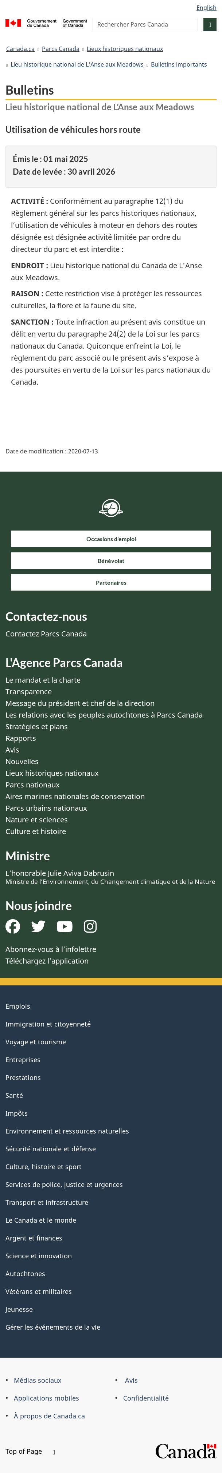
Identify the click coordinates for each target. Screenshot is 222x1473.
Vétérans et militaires (38, 1291)
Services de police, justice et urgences (64, 1184)
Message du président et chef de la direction (80, 703)
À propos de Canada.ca (49, 1416)
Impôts (16, 1113)
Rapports (20, 738)
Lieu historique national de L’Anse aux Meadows (77, 64)
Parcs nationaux (32, 785)
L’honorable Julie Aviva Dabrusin (110, 877)
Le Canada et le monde (40, 1220)
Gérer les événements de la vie (52, 1327)
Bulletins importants (179, 64)
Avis (12, 750)
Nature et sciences (36, 820)
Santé (14, 1095)
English (206, 8)
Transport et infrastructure (46, 1202)
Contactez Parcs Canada (46, 634)
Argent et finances (33, 1238)
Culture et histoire (35, 831)
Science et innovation (38, 1255)
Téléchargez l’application (47, 961)
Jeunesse (19, 1309)
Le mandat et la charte (43, 680)
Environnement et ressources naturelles (67, 1131)
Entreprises (22, 1059)
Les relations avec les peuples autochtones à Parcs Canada (104, 715)
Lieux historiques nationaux (125, 49)
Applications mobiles (46, 1398)
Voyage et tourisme (35, 1041)
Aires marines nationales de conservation (75, 796)
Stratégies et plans (36, 726)
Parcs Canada (60, 49)
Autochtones (25, 1273)
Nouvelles (22, 761)
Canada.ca (20, 49)
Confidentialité (146, 1398)
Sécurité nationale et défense (50, 1148)
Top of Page (30, 1451)
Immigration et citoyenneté (48, 1024)
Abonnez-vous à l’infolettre (50, 949)
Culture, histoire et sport (43, 1166)
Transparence (28, 691)
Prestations (23, 1077)
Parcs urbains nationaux (46, 808)
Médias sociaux (38, 1380)
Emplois (17, 1006)
